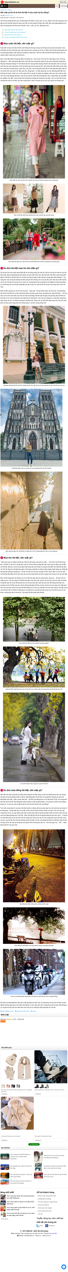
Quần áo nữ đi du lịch (22, 1011)
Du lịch (34, 1011)
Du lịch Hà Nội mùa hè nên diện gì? (14, 32)
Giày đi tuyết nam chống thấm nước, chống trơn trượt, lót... (50, 1089)
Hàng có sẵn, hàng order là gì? (47, 1196)
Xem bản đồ (52, 1233)
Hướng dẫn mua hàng (44, 1199)
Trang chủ (3, 10)
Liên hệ (40, 1214)
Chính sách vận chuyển (45, 1208)
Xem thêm (35, 1144)
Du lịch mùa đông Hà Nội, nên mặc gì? (14, 37)
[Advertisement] (34, 1034)
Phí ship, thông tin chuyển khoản (47, 1202)
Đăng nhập (63, 2)
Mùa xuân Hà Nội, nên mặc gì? (12, 30)
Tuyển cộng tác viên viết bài (50, 1218)
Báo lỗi (3, 1021)
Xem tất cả (5, 1219)
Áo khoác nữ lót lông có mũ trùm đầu (10, 1136)
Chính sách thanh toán (44, 1211)
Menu (5, 6)
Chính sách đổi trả (43, 1205)
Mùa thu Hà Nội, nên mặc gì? (12, 35)
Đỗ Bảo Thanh (9, 15)
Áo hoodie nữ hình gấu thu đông (43, 1136)
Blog (9, 10)
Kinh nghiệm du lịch (8, 1011)
